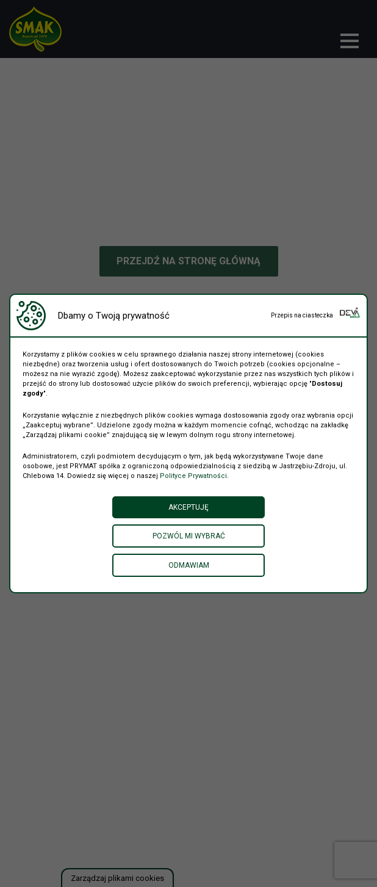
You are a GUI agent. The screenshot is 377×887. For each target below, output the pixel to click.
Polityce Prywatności (193, 476)
